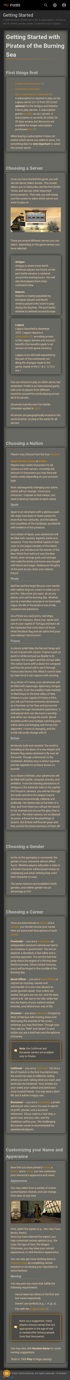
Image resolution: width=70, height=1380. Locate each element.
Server (46, 1167)
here (30, 129)
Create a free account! (28, 83)
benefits (28, 113)
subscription (22, 336)
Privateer (41, 1013)
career (14, 934)
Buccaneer (44, 1102)
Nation (43, 922)
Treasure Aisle (19, 1262)
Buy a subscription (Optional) (32, 94)
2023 (37, 408)
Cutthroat (42, 1068)
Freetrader (44, 941)
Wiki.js (9, 1377)
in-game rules (37, 1308)
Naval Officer (48, 979)
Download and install (27, 89)
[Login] (64, 5)
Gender (15, 926)
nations (54, 454)
